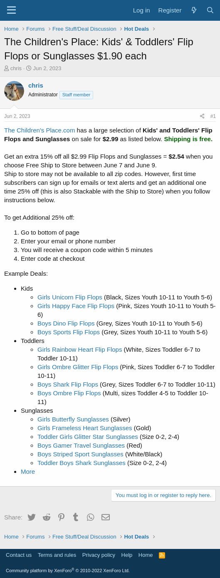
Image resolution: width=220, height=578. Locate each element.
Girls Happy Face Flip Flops (75, 305)
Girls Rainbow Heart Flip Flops (79, 349)
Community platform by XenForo (68, 570)
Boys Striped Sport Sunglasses (80, 454)
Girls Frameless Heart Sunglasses (84, 427)
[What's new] (193, 10)
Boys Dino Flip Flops (66, 323)
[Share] (202, 116)
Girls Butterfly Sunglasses (73, 419)
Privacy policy (98, 555)
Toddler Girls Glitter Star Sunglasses (87, 436)
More (28, 471)
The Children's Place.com (39, 130)
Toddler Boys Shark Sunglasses (81, 462)
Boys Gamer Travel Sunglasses (81, 445)
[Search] (210, 10)
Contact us (19, 555)
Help (127, 555)
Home (145, 555)
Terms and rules (57, 555)
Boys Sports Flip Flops (68, 332)
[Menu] (11, 10)
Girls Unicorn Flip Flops (69, 297)
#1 (213, 116)
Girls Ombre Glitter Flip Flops (77, 366)
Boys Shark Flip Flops (67, 384)
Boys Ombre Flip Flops (69, 393)
